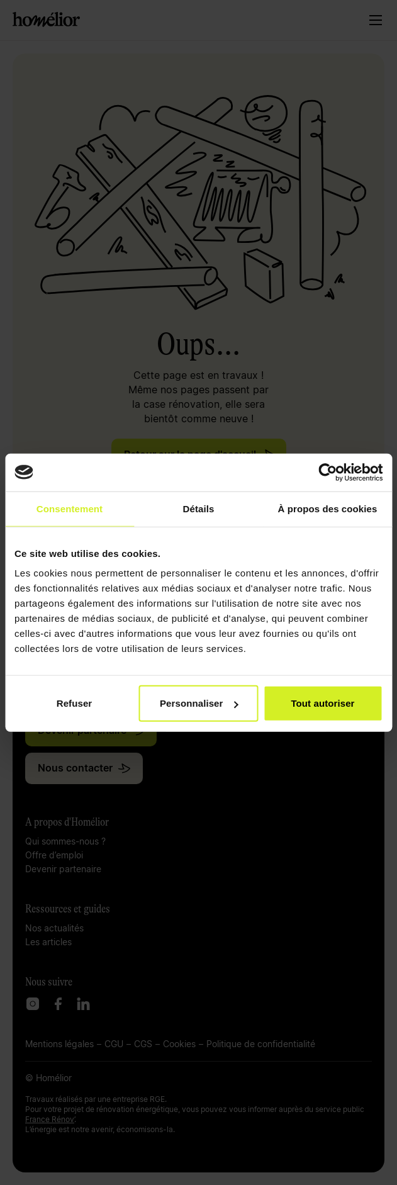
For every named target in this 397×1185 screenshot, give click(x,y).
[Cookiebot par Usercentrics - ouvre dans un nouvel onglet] (327, 472)
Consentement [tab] (69, 508)
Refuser (74, 703)
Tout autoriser (322, 703)
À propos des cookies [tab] (327, 508)
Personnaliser (199, 703)
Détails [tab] (199, 508)
